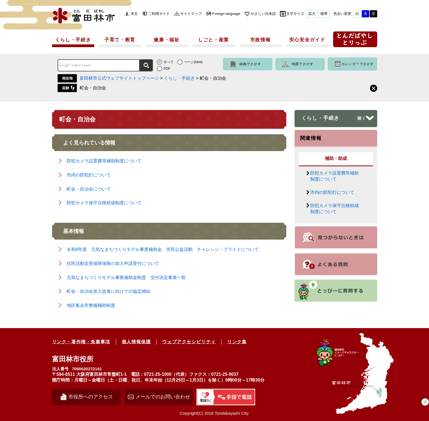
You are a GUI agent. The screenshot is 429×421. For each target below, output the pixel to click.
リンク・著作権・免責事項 (81, 341)
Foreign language (226, 14)
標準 (324, 14)
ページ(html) (193, 62)
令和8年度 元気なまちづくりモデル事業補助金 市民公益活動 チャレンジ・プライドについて (165, 249)
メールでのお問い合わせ (163, 396)
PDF (167, 69)
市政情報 (260, 39)
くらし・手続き (73, 39)
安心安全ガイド (307, 39)
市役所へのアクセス (90, 396)
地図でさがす (303, 64)
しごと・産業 (213, 39)
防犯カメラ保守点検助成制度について (104, 202)
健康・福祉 (167, 39)
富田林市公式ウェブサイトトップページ (119, 78)
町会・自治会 (93, 87)
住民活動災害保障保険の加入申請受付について (113, 263)
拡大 (311, 14)
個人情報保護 (136, 341)
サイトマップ (191, 14)
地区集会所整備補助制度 (91, 305)
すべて (169, 62)
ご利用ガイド (159, 14)
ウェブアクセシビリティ (189, 341)
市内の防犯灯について (89, 175)
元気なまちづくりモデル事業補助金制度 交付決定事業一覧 (126, 277)
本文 (134, 14)
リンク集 (237, 341)
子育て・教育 (119, 39)
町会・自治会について (89, 189)
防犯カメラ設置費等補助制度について (104, 161)
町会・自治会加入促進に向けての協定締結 (108, 291)
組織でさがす (250, 64)
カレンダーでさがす (357, 64)
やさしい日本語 (263, 14)
